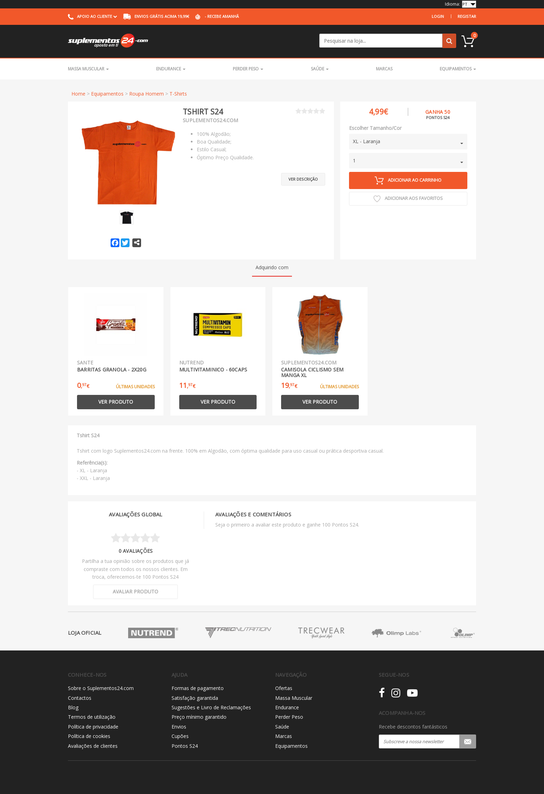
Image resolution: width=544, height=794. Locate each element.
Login (438, 16)
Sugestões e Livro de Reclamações (211, 707)
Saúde (320, 69)
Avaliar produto (135, 591)
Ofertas (283, 688)
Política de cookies (89, 736)
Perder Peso (248, 69)
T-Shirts (178, 93)
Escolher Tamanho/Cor (375, 128)
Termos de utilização (92, 716)
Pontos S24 (185, 746)
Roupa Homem (146, 93)
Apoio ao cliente (92, 16)
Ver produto (115, 401)
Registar (467, 16)
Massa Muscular (88, 69)
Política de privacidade (93, 726)
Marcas (384, 69)
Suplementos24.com (210, 120)
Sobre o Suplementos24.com (101, 688)
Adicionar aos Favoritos (408, 198)
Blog (73, 707)
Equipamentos (458, 69)
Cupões (180, 736)
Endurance (171, 69)
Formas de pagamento (198, 688)
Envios (179, 726)
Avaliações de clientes (93, 746)
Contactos (79, 698)
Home (78, 93)
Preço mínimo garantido (199, 716)
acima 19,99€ (156, 16)
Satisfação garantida (195, 698)
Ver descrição (303, 178)
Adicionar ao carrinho (408, 180)
